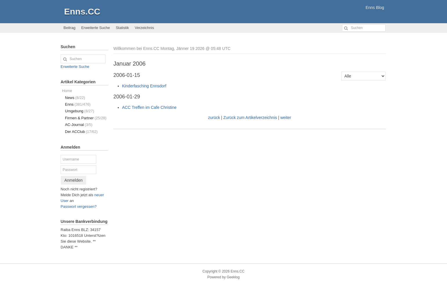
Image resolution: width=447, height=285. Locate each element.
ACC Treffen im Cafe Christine (149, 107)
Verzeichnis (144, 28)
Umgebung (79, 111)
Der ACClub (81, 131)
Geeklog (233, 277)
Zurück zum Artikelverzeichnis (250, 117)
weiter (285, 117)
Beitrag (69, 28)
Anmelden (73, 180)
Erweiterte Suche (95, 28)
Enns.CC (82, 11)
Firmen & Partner (85, 118)
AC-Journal (78, 124)
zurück (214, 117)
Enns (77, 104)
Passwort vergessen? (79, 206)
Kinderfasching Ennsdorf (144, 86)
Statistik (122, 28)
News (75, 97)
